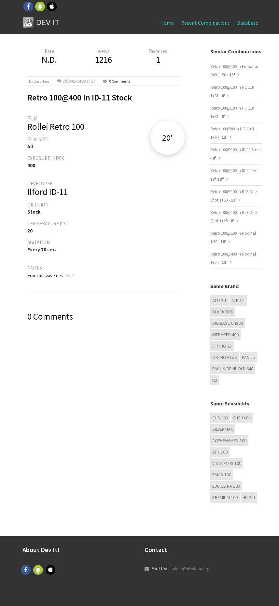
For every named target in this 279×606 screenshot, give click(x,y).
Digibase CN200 (227, 323)
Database (247, 23)
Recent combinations (205, 23)
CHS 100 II (242, 418)
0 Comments (119, 81)
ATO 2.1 (219, 300)
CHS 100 (220, 418)
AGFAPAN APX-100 (229, 440)
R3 (214, 380)
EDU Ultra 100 (226, 486)
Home (167, 23)
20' (167, 137)
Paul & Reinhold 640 (232, 369)
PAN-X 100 (221, 475)
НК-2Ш (249, 497)
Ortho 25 (222, 346)
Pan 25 (248, 357)
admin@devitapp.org (190, 569)
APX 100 (220, 452)
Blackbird (222, 312)
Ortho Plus (224, 357)
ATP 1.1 (238, 300)
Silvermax (222, 429)
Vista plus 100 (226, 463)
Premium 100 (225, 497)
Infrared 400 (225, 334)
